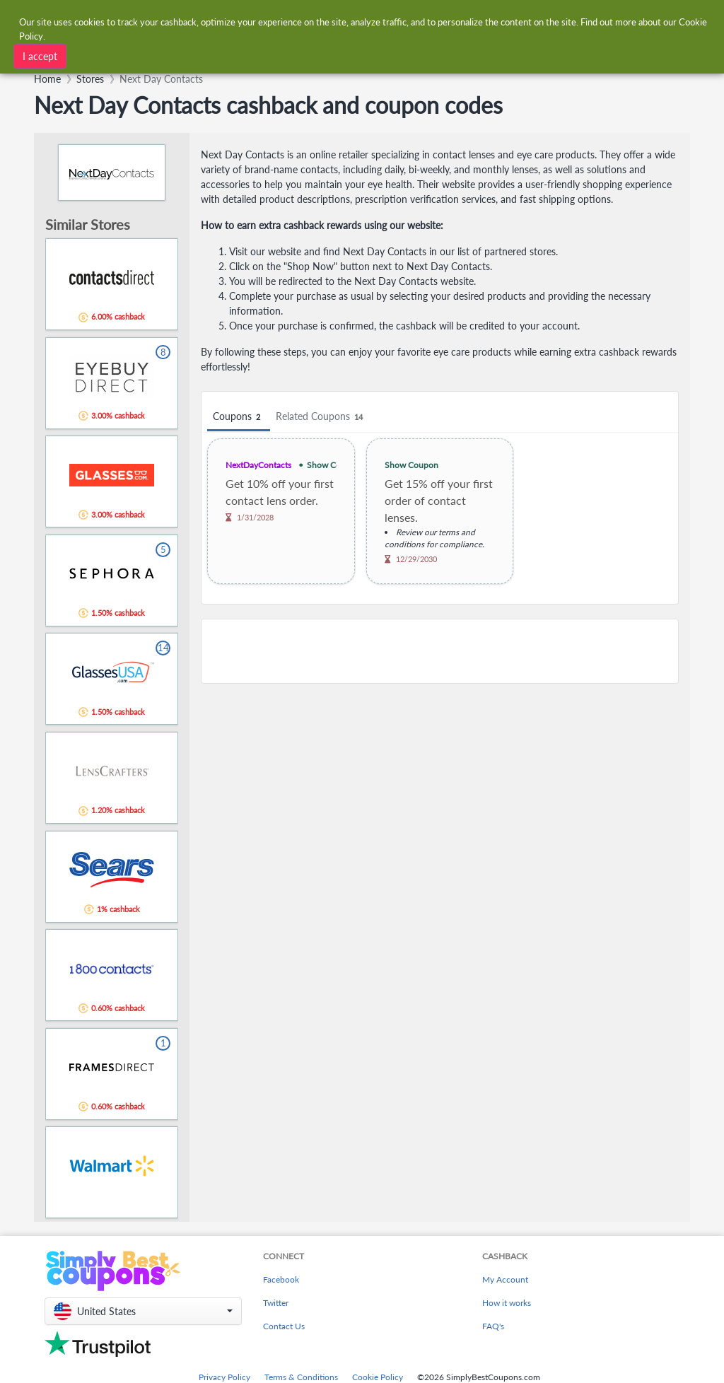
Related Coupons (321, 417)
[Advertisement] (440, 651)
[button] (143, 1311)
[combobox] (339, 20)
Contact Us (284, 1326)
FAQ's (493, 1326)
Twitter (275, 1302)
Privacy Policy (224, 1377)
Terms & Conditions (301, 1377)
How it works (506, 1302)
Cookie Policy (377, 1377)
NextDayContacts (258, 465)
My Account (505, 1279)
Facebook (281, 1279)
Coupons (238, 417)
